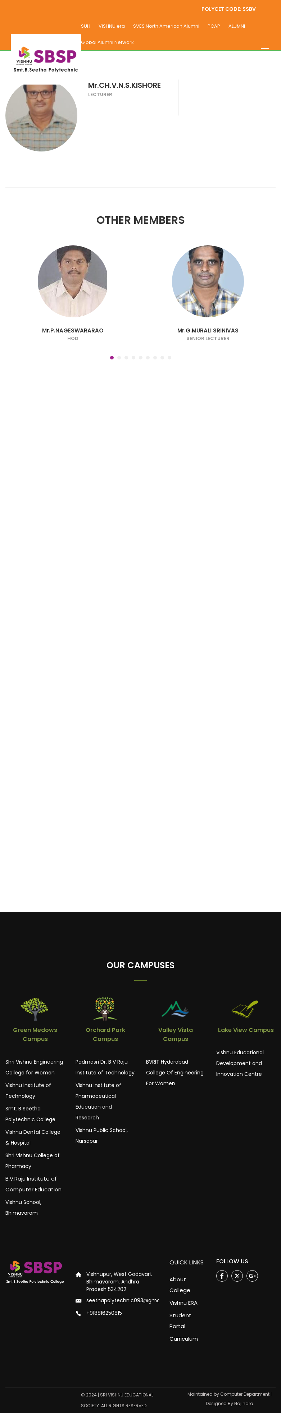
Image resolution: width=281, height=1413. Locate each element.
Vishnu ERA (183, 1302)
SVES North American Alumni (166, 26)
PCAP (214, 26)
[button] (112, 384)
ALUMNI (236, 26)
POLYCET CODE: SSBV (228, 9)
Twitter (237, 1276)
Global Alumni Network (107, 42)
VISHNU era (112, 26)
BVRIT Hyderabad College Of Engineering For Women (175, 1072)
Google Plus (252, 1276)
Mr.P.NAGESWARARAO (73, 357)
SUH (85, 26)
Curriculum (183, 1338)
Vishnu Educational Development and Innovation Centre (240, 1063)
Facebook (222, 1276)
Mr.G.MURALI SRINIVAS (208, 357)
